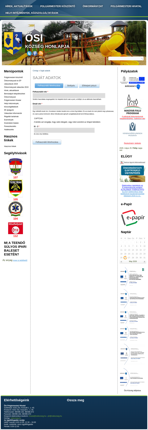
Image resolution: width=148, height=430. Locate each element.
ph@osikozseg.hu (55, 416)
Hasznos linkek (10, 146)
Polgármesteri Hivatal (126, 6)
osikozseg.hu (16, 418)
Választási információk (13, 113)
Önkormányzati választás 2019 (16, 87)
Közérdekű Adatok (11, 123)
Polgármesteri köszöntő (57, 6)
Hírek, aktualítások (11, 90)
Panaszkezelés (10, 126)
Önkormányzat (93, 6)
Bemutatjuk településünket (14, 94)
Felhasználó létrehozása (50, 85)
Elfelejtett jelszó (89, 85)
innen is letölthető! (20, 260)
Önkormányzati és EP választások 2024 (12, 82)
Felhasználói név (40, 92)
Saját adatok (45, 71)
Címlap (35, 71)
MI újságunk (9, 110)
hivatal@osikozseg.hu (37, 416)
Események (8, 120)
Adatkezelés (9, 130)
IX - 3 (36, 126)
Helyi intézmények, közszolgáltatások (31, 13)
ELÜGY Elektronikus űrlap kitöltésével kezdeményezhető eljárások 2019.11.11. (132, 194)
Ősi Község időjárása (132, 391)
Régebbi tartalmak (11, 117)
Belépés (71, 85)
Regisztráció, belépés (132, 143)
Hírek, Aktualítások (19, 6)
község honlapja (54, 40)
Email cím (37, 104)
